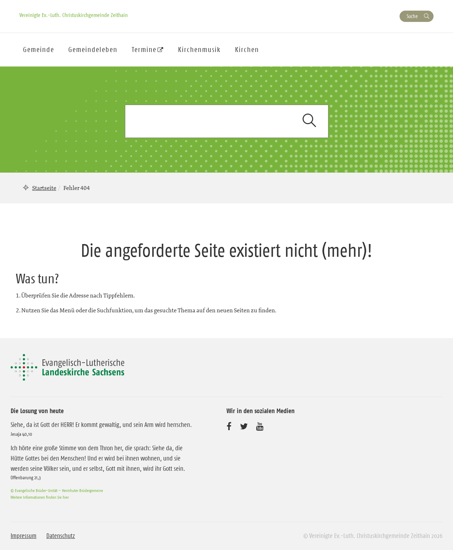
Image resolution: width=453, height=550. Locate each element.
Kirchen (247, 49)
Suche (412, 16)
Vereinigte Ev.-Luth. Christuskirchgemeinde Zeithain (73, 14)
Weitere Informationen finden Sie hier (40, 497)
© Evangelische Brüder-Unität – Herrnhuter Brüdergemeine (57, 490)
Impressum (23, 536)
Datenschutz (60, 536)
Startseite (44, 188)
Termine (144, 49)
